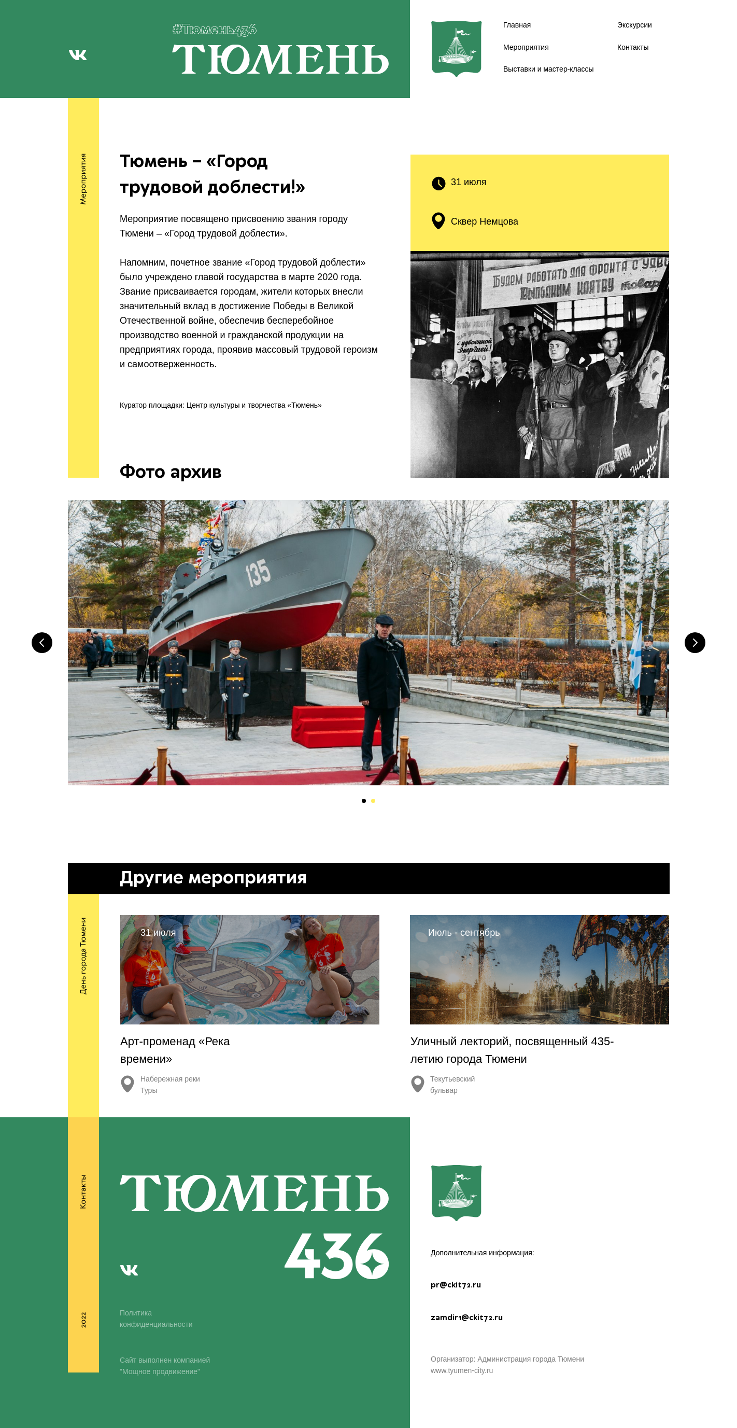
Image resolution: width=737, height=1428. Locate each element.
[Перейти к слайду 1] (364, 801)
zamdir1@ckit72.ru (467, 1318)
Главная (517, 25)
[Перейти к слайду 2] (373, 801)
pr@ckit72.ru (456, 1285)
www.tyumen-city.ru (462, 1370)
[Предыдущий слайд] (42, 642)
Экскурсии (634, 25)
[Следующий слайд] (695, 642)
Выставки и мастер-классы (548, 69)
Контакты (632, 47)
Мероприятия (526, 47)
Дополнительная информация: (482, 1253)
